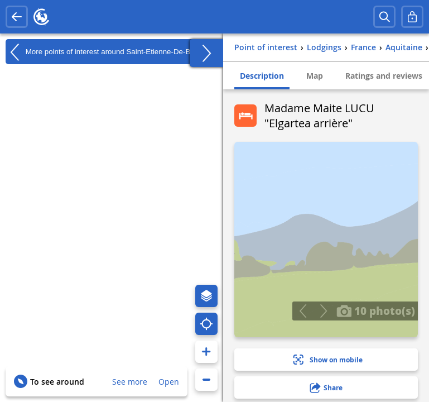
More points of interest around (109, 52)
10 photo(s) (375, 310)
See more (129, 381)
